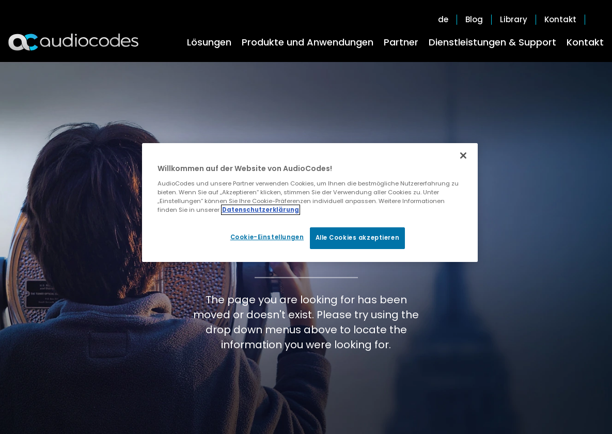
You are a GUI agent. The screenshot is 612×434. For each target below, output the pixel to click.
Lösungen (209, 42)
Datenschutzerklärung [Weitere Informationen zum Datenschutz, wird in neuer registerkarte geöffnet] (260, 210)
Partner (401, 42)
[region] (310, 202)
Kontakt (585, 42)
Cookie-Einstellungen (267, 237)
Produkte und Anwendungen (307, 42)
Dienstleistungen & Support (492, 42)
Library (513, 19)
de (443, 19)
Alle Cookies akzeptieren (358, 238)
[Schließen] (463, 155)
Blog (474, 19)
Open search (598, 19)
